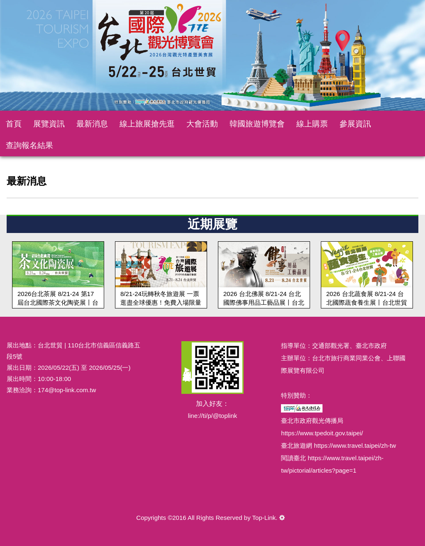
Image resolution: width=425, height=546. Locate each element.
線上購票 (312, 123)
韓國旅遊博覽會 (257, 123)
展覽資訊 (49, 123)
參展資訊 (355, 123)
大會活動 (202, 123)
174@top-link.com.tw (67, 389)
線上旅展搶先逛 (147, 123)
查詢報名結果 (29, 145)
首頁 (14, 123)
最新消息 (92, 123)
